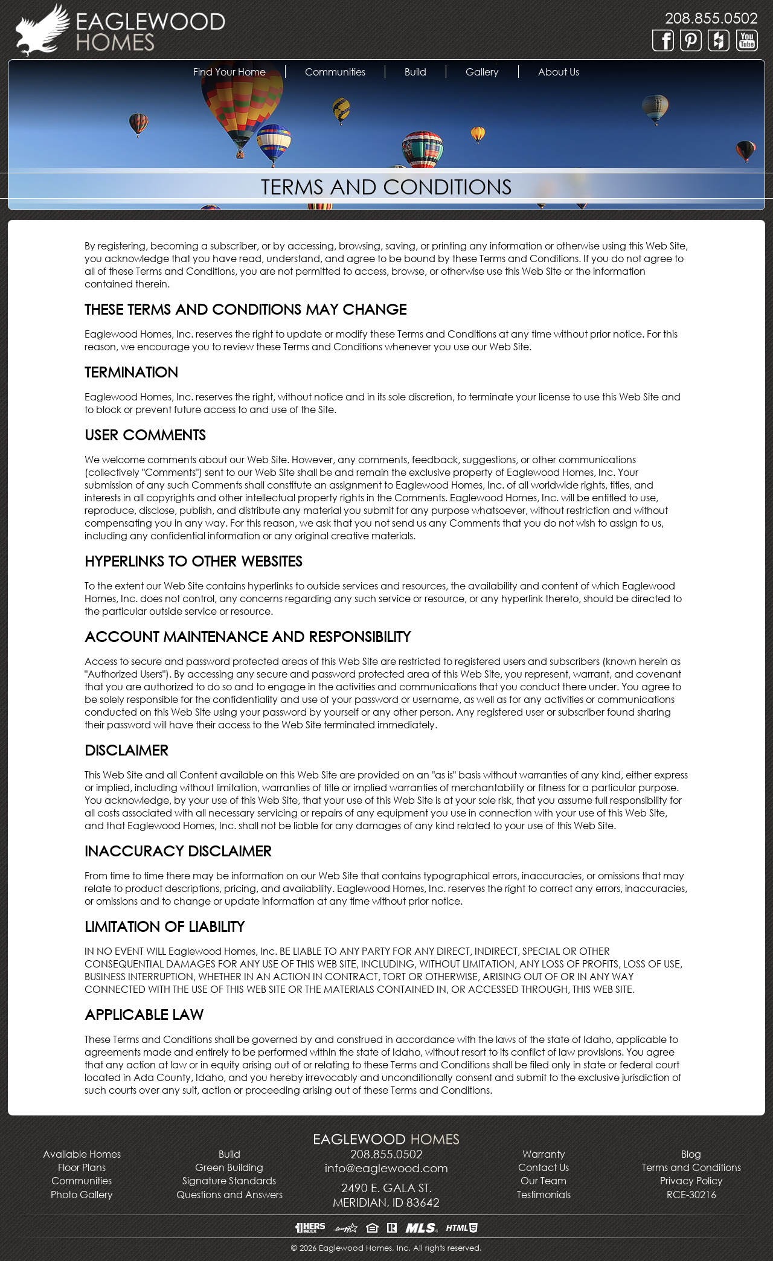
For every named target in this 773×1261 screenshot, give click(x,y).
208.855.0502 (711, 17)
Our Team (543, 1180)
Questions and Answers (229, 1194)
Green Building (229, 1167)
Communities (81, 1180)
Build (425, 71)
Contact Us (543, 1167)
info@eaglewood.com (386, 1168)
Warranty (543, 1153)
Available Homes (82, 1153)
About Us (568, 71)
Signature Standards (229, 1180)
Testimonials (544, 1194)
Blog (691, 1153)
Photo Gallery (82, 1194)
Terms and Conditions (691, 1167)
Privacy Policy (691, 1180)
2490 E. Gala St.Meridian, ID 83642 (386, 1194)
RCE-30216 (691, 1194)
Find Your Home (239, 71)
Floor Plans (82, 1167)
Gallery (492, 71)
